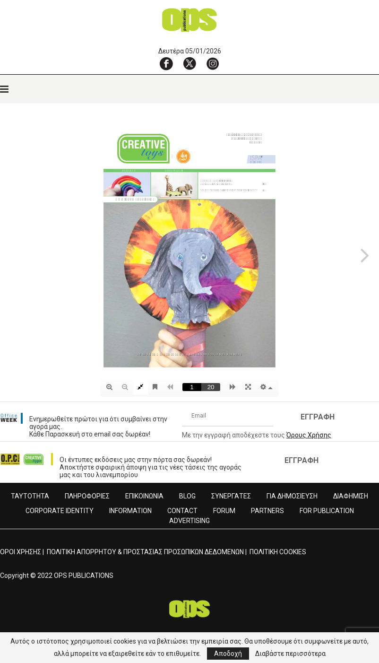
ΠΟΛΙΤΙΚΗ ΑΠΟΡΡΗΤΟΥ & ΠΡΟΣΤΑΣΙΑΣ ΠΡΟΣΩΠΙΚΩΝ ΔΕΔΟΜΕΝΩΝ (145, 552)
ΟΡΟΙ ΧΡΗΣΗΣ (20, 552)
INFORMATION (130, 511)
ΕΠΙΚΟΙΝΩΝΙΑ (144, 496)
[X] (189, 63)
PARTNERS (267, 511)
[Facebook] (166, 63)
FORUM (224, 511)
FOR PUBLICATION (327, 511)
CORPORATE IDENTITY (60, 511)
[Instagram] (212, 63)
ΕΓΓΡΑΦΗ (318, 416)
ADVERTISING (189, 520)
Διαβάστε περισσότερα (290, 653)
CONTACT (182, 511)
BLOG (187, 496)
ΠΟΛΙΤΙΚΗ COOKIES (278, 552)
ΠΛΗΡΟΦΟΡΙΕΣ (87, 496)
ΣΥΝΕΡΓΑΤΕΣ (231, 496)
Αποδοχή (228, 653)
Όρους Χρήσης (308, 435)
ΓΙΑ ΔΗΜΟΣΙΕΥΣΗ (292, 496)
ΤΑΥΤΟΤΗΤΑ (30, 496)
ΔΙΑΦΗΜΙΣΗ (350, 496)
